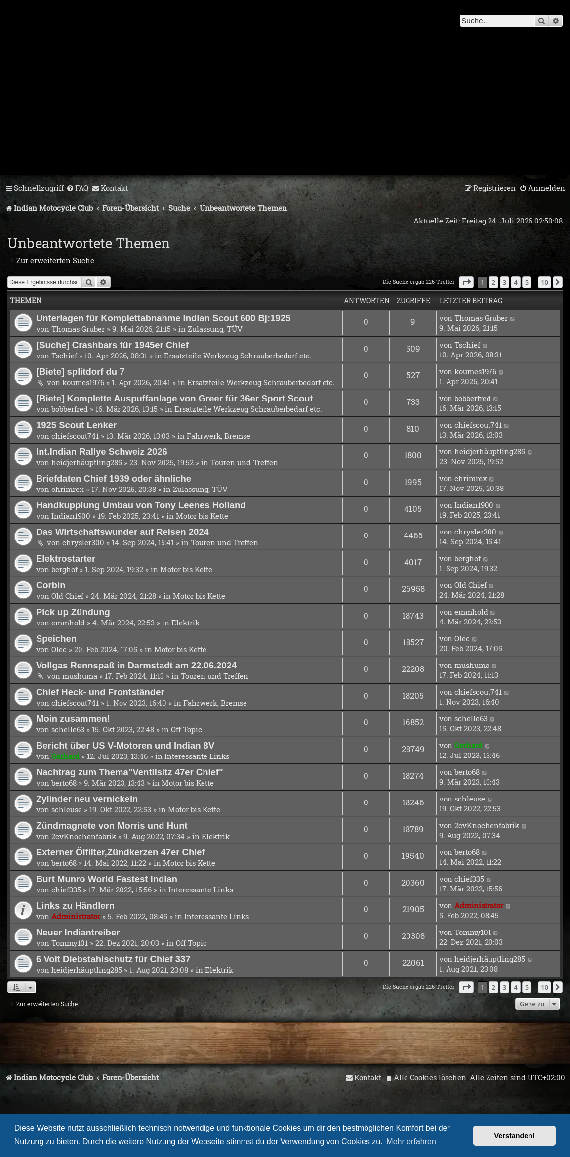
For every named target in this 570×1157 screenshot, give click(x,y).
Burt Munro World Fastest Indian (106, 879)
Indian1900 (70, 516)
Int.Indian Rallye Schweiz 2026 (101, 451)
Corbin (51, 585)
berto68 (64, 783)
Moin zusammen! (73, 718)
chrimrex (67, 489)
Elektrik (185, 622)
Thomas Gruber (78, 329)
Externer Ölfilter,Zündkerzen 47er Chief (120, 852)
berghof (64, 569)
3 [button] (504, 282)
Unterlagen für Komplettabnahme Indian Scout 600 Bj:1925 (163, 318)
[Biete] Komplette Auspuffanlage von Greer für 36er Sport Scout (174, 398)
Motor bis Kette (202, 516)
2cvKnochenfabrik (83, 836)
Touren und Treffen (244, 462)
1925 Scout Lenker (76, 425)
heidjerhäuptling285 (86, 462)
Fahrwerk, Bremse (218, 436)
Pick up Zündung (73, 612)
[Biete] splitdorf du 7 (80, 371)
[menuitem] (77, 188)
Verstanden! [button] (514, 1136)
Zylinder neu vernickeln (87, 799)
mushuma (79, 676)
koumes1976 (83, 382)
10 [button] (544, 282)
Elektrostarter (65, 558)
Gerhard (65, 756)
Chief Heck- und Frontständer (100, 692)
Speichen (56, 638)
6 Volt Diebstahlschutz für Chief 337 (113, 959)
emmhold (68, 622)
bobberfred (69, 409)
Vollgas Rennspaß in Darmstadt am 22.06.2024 (136, 665)
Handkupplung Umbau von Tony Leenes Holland (140, 505)
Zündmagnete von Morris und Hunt (112, 825)
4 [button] (515, 282)
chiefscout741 (75, 436)
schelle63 (67, 729)
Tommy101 (69, 943)
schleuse (66, 809)
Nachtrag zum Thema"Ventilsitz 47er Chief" (129, 772)
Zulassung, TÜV (215, 329)
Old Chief (67, 596)
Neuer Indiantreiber (78, 932)
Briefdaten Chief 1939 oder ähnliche (113, 478)
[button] (466, 282)
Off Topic (186, 729)
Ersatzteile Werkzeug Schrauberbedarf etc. (238, 355)
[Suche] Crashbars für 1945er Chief (112, 345)
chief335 (66, 889)
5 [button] (527, 282)
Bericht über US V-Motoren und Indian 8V (125, 745)
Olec (59, 649)
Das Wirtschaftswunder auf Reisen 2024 (122, 532)
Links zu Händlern (75, 905)
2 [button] (493, 282)
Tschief (64, 355)
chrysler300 (83, 542)
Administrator (75, 916)
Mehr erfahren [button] (411, 1141)
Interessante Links (196, 756)
